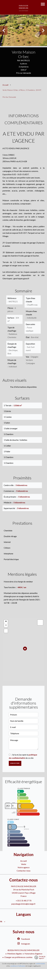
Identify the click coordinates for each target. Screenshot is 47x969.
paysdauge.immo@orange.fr (23, 904)
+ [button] (6, 621)
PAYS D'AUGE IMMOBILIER (23, 886)
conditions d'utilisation (17, 966)
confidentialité (40, 963)
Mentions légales (14, 953)
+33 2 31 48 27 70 (23, 900)
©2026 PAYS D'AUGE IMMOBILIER (23, 950)
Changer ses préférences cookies (18, 957)
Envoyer (15, 763)
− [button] (6, 625)
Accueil (5, 85)
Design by (39, 957)
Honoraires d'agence (33, 953)
